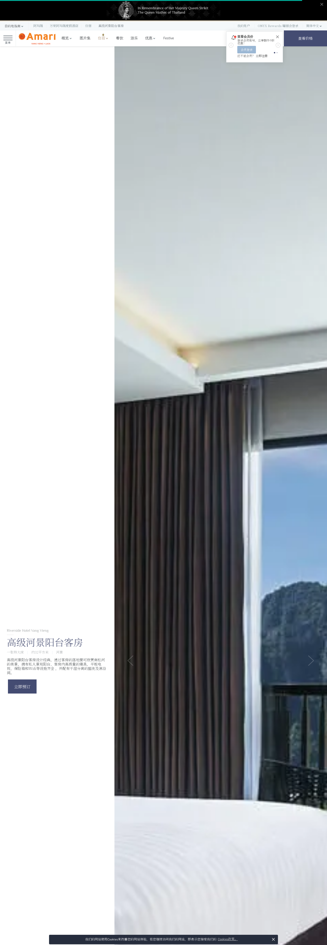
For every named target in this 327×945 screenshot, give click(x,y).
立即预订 (22, 686)
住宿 (101, 38)
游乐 (134, 38)
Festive (168, 38)
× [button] (273, 939)
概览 (65, 38)
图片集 (85, 38)
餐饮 (119, 38)
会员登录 (247, 49)
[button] (14, 26)
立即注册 (262, 56)
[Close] (277, 37)
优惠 (148, 38)
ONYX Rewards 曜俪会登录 (278, 25)
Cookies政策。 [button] (228, 939)
